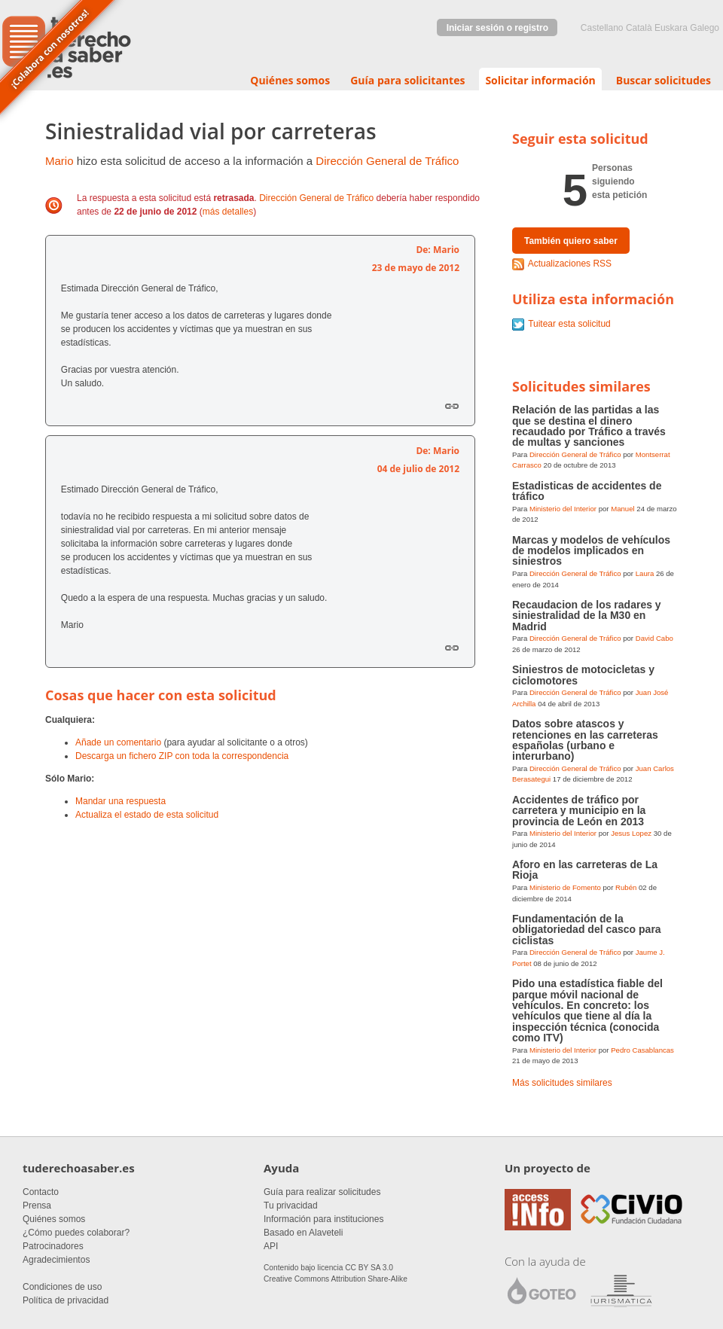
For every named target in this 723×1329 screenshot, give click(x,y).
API (271, 1246)
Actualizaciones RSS (570, 263)
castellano (602, 28)
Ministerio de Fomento (565, 887)
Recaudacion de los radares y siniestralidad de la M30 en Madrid (586, 615)
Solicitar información (540, 80)
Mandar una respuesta (120, 801)
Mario (59, 160)
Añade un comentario (118, 742)
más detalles (228, 211)
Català (639, 28)
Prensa (37, 1205)
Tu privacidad (291, 1205)
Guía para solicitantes (407, 80)
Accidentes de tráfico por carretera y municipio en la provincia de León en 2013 (578, 811)
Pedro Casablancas (642, 1050)
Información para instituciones (323, 1219)
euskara (671, 28)
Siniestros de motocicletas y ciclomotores (583, 674)
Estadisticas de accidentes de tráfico (586, 491)
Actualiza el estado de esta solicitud (146, 814)
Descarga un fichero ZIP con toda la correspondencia (181, 756)
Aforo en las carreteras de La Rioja (584, 869)
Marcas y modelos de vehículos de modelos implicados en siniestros (591, 551)
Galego (704, 28)
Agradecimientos (56, 1259)
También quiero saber (571, 241)
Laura (645, 573)
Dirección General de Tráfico (387, 160)
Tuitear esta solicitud (569, 324)
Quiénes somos (290, 80)
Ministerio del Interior (562, 508)
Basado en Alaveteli (303, 1232)
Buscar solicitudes (663, 80)
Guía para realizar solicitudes (322, 1192)
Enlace (451, 406)
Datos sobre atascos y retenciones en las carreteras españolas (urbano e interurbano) (585, 740)
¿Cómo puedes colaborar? (76, 1232)
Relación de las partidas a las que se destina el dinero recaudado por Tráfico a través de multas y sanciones (589, 426)
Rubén (625, 887)
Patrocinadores (53, 1246)
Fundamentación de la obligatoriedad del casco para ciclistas (586, 929)
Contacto (41, 1192)
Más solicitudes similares (562, 1083)
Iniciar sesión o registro (497, 28)
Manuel (622, 508)
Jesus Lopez (631, 833)
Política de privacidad (65, 1300)
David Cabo (654, 638)
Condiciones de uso (62, 1287)
